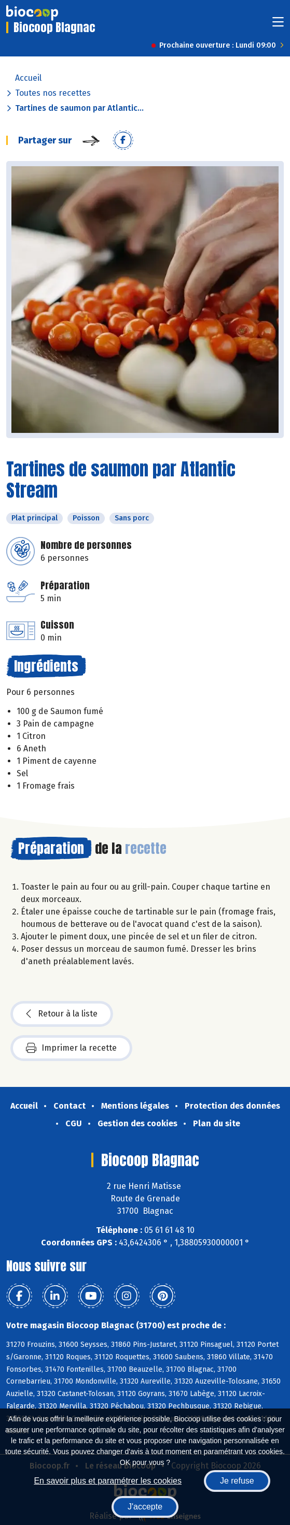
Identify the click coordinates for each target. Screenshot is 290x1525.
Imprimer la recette (71, 1048)
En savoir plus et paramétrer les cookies (108, 1480)
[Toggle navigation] (278, 25)
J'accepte (145, 1506)
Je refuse (237, 1480)
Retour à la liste (62, 1014)
